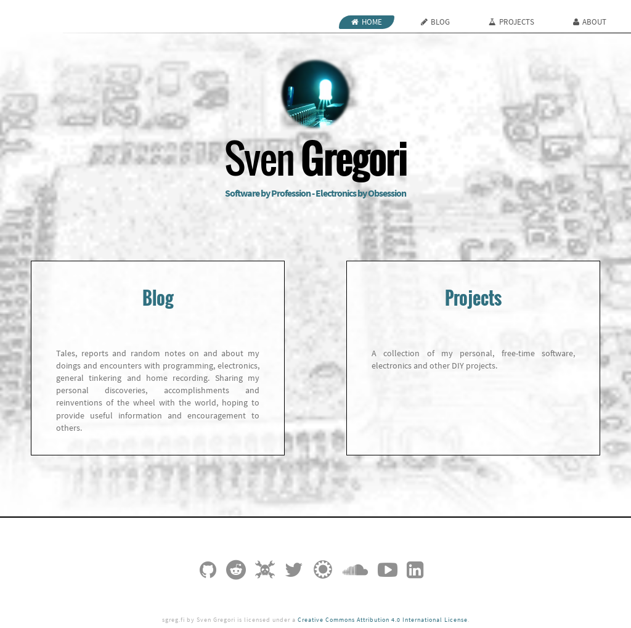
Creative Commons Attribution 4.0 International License (383, 620)
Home (366, 22)
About (589, 22)
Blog (435, 22)
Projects (511, 22)
